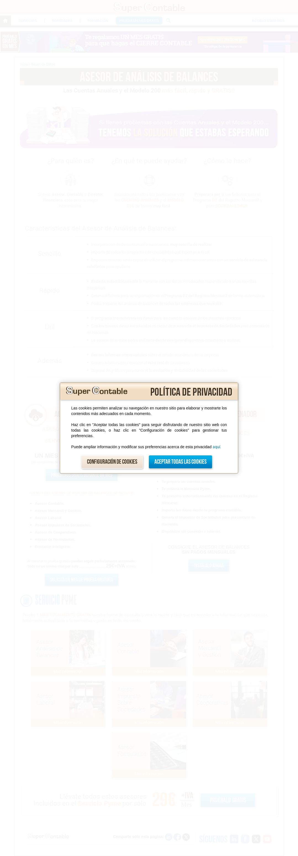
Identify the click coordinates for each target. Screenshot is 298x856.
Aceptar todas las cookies (180, 462)
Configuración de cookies (112, 462)
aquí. (217, 447)
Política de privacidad (191, 392)
